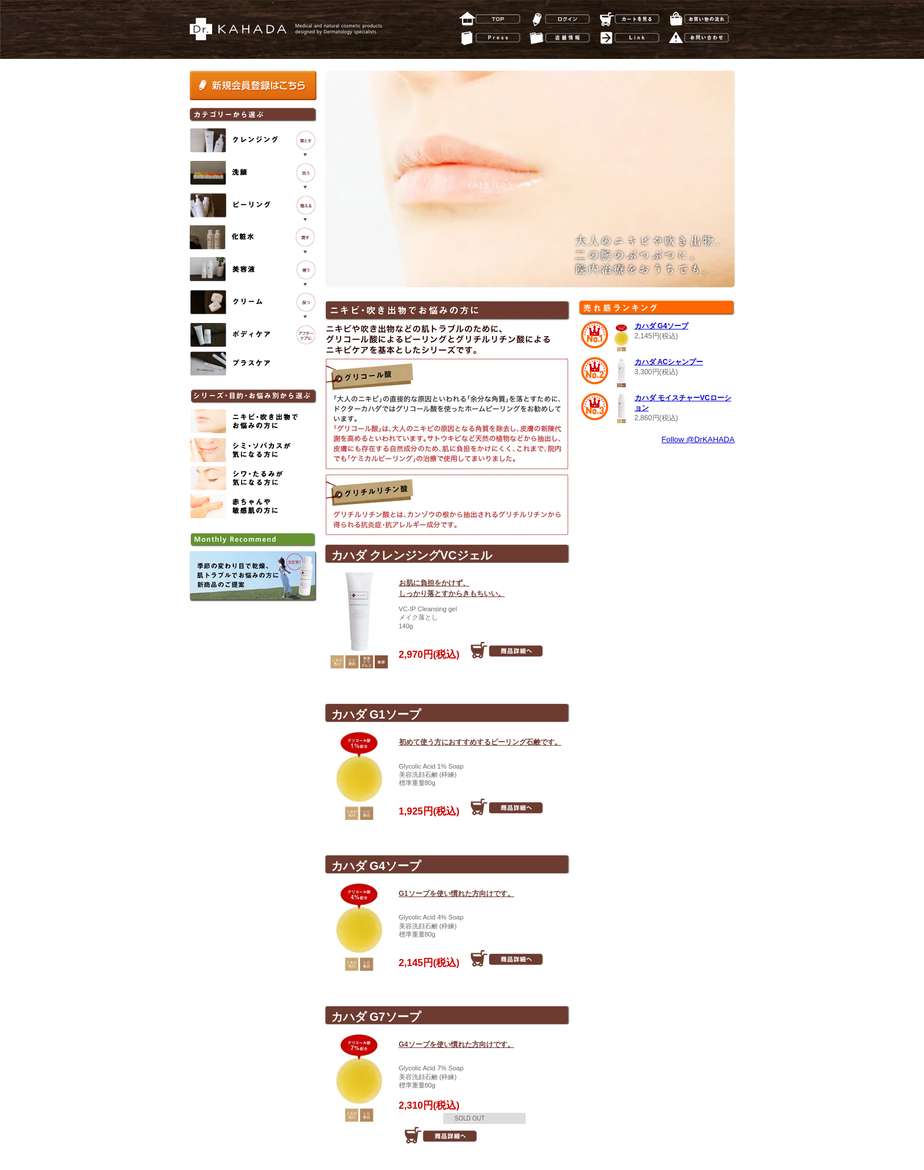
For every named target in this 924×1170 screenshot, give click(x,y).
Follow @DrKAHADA (697, 439)
